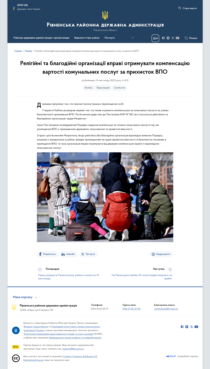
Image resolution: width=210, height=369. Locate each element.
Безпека (88, 88)
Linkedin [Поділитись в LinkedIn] (70, 254)
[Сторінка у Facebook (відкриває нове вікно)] (163, 38)
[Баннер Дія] (155, 38)
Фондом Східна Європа (35, 327)
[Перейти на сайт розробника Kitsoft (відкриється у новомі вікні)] (171, 356)
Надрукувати (163, 254)
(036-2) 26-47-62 (131, 309)
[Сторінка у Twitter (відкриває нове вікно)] (173, 38)
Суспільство (119, 88)
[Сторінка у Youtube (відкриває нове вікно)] (177, 38)
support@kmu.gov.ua (73, 349)
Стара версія (190, 8)
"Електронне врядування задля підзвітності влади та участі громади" (58, 334)
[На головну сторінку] (105, 21)
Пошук (193, 38)
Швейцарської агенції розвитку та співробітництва (75, 338)
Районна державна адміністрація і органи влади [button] (41, 38)
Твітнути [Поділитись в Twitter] (90, 254)
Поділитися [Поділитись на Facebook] (49, 254)
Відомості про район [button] (86, 38)
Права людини (103, 88)
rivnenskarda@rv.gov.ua (166, 309)
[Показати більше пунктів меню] (133, 38)
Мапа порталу (23, 297)
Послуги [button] (110, 38)
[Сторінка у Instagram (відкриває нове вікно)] (168, 38)
